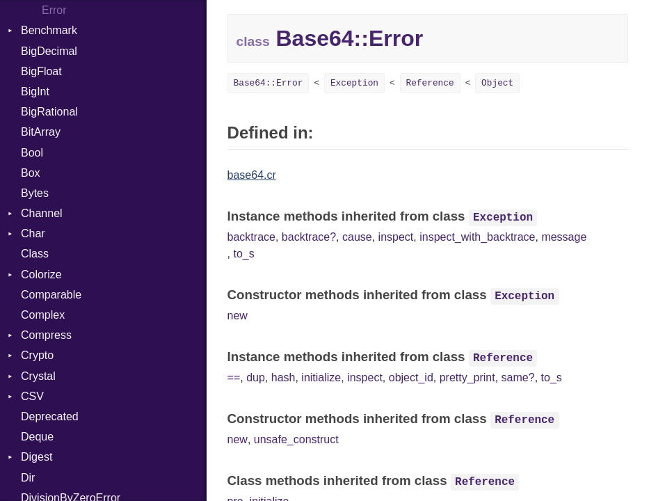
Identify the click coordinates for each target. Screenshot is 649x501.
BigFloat (41, 71)
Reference (430, 83)
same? (518, 377)
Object (497, 83)
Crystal (38, 376)
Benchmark (49, 30)
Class (35, 254)
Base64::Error (268, 83)
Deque (37, 437)
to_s (243, 254)
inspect (396, 237)
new (237, 315)
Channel (42, 213)
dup (255, 377)
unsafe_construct (296, 439)
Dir (28, 478)
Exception (354, 83)
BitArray (41, 132)
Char (33, 233)
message (563, 237)
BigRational (49, 112)
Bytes (35, 193)
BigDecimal (49, 51)
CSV (32, 396)
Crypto (37, 355)
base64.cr (251, 175)
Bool (32, 153)
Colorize (41, 274)
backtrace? (309, 237)
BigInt (35, 91)
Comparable (51, 295)
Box (30, 173)
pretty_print (467, 377)
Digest (36, 457)
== (234, 377)
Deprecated (50, 416)
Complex (43, 315)
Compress (46, 335)
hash (283, 377)
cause (357, 237)
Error (54, 10)
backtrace (251, 237)
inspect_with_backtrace (477, 237)
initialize (321, 377)
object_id (411, 377)
